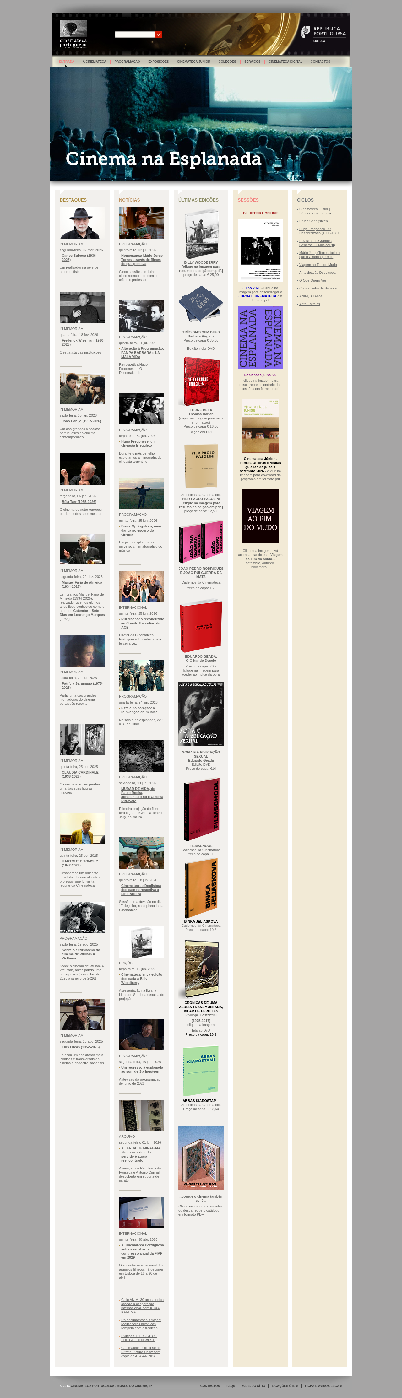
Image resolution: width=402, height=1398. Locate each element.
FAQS (230, 1386)
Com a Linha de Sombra (318, 288)
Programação (127, 61)
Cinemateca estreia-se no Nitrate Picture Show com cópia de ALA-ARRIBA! (140, 1352)
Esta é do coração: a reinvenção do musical (140, 710)
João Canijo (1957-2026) (81, 421)
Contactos (320, 61)
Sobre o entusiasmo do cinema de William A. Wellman (81, 954)
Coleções (227, 61)
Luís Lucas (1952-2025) (81, 1047)
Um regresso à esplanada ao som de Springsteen (142, 1069)
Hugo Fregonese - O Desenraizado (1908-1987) (319, 231)
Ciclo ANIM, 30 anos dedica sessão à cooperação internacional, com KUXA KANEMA (142, 1306)
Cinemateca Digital (285, 61)
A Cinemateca (94, 61)
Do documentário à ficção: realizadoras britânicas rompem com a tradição (141, 1324)
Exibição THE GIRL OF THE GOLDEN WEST (139, 1338)
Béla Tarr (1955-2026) (79, 502)
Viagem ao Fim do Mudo (318, 265)
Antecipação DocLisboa (317, 272)
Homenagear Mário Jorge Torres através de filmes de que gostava (142, 260)
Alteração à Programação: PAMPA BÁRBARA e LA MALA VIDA (142, 353)
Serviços (252, 61)
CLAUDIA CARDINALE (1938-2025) (80, 774)
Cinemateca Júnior (193, 61)
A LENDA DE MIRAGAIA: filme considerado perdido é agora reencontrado (141, 1154)
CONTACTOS (210, 1386)
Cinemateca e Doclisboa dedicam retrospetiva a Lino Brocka (141, 890)
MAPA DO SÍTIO (253, 1386)
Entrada (66, 61)
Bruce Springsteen (313, 221)
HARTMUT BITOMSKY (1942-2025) (80, 863)
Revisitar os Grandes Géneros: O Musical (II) (317, 243)
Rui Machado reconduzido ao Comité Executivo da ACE (142, 623)
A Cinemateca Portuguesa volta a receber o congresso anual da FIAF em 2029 (142, 1251)
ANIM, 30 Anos (310, 296)
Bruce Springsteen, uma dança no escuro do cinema (141, 530)
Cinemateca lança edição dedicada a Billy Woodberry (141, 979)
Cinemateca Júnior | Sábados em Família (315, 211)
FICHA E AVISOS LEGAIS (323, 1386)
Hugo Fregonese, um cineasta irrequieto (138, 443)
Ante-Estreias (309, 304)
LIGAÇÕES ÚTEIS (285, 1386)
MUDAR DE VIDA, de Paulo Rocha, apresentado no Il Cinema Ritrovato (142, 795)
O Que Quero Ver (312, 280)
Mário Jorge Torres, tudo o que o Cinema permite (319, 255)
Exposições (158, 61)
